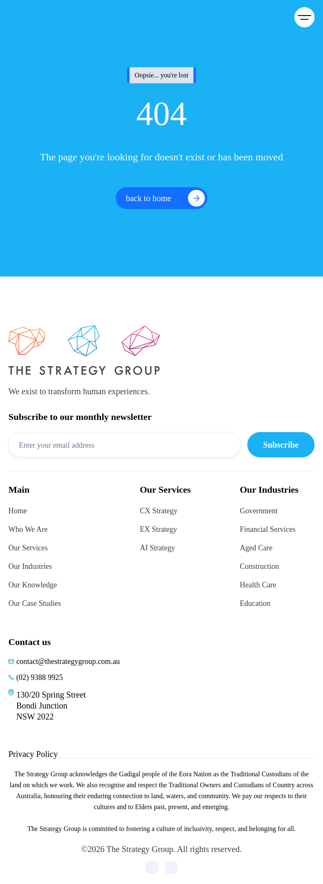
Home (17, 511)
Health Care (258, 585)
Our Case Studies (34, 603)
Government (259, 511)
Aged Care (256, 548)
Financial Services (267, 529)
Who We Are (28, 529)
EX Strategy (158, 529)
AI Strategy (157, 548)
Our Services (28, 548)
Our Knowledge (32, 585)
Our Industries (30, 566)
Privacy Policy (33, 754)
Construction (259, 566)
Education (255, 603)
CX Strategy (159, 511)
